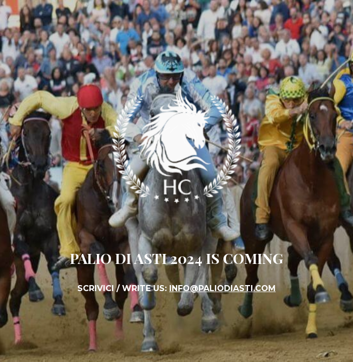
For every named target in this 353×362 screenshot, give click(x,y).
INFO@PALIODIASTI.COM (222, 288)
